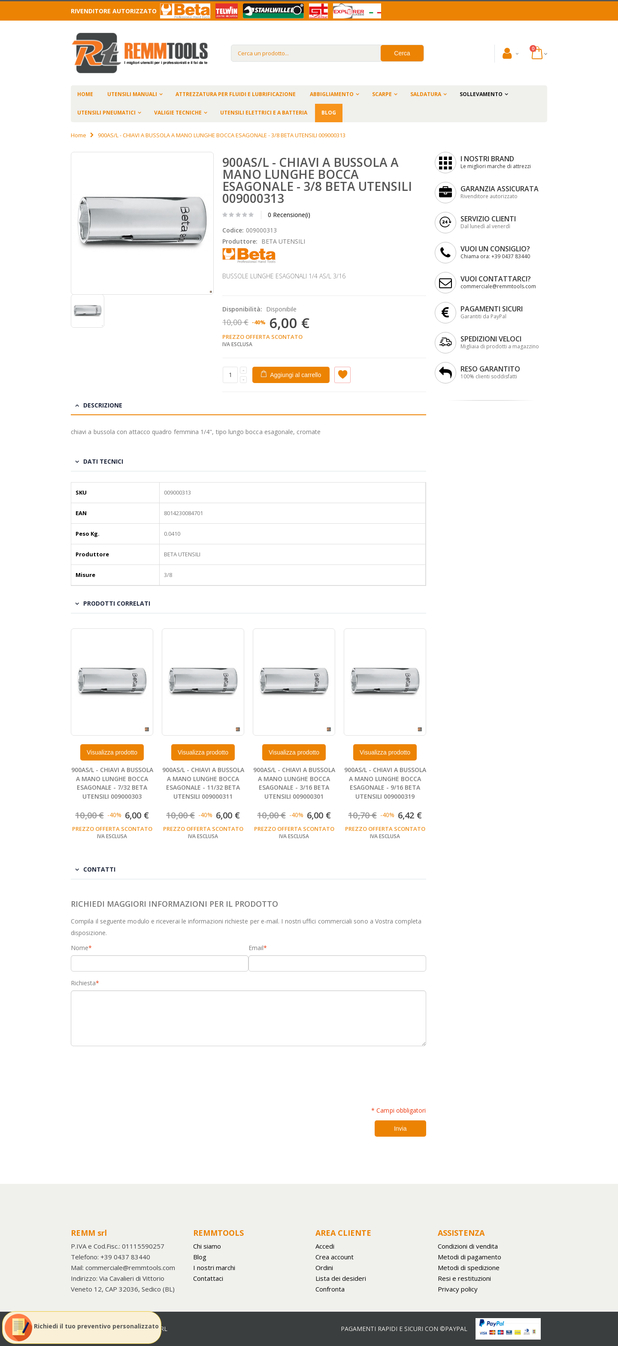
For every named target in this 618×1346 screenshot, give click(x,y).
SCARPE (382, 94)
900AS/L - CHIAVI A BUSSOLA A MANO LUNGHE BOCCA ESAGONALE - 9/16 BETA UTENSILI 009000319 (385, 783)
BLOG (328, 112)
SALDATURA (425, 94)
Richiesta (83, 983)
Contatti (99, 869)
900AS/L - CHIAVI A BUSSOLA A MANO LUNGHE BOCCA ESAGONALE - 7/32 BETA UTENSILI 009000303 (112, 783)
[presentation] (136, 1071)
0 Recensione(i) (289, 215)
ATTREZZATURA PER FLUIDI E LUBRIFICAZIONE (236, 94)
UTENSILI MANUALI (132, 94)
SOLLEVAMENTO (481, 94)
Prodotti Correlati (116, 603)
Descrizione (102, 405)
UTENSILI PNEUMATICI (106, 112)
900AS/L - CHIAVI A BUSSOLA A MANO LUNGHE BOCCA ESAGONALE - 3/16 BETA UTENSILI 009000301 (294, 783)
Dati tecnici (103, 461)
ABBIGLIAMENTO (332, 94)
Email (256, 948)
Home (78, 135)
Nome (79, 948)
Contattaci (208, 1278)
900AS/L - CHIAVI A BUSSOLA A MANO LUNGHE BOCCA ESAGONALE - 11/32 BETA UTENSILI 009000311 (203, 783)
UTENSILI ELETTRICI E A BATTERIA (263, 112)
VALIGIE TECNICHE (178, 112)
